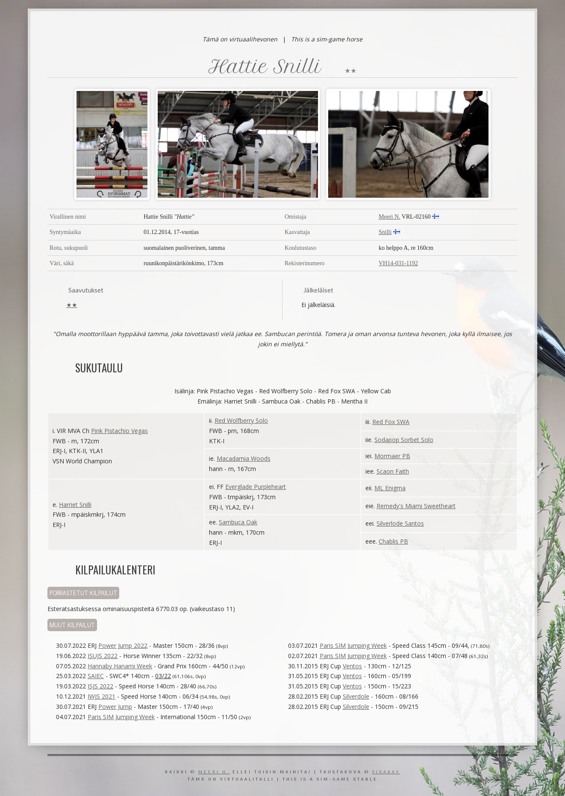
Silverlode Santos (400, 523)
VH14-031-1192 (398, 263)
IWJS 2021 (101, 696)
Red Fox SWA (390, 422)
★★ (71, 305)
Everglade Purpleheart (255, 487)
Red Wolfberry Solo (241, 420)
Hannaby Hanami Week (120, 666)
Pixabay (386, 772)
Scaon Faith (393, 471)
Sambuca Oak (238, 522)
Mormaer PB (392, 456)
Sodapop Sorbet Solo (403, 440)
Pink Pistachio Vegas (119, 431)
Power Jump (115, 706)
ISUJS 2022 (103, 656)
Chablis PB (393, 541)
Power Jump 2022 (122, 645)
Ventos (352, 666)
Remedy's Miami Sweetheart (416, 506)
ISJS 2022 (100, 686)
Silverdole (356, 696)
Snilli (385, 232)
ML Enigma (390, 488)
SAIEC (96, 676)
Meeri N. (389, 217)
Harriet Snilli (75, 504)
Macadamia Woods (244, 458)
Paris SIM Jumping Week (121, 717)
